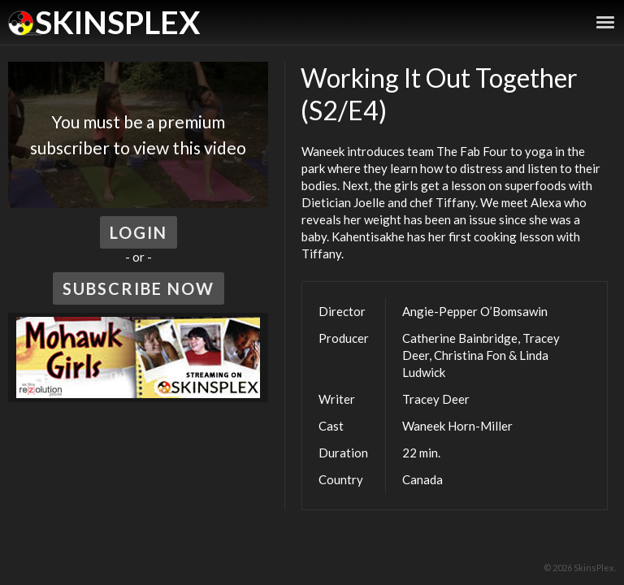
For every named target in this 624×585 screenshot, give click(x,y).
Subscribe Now (138, 288)
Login (138, 232)
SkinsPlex (117, 22)
